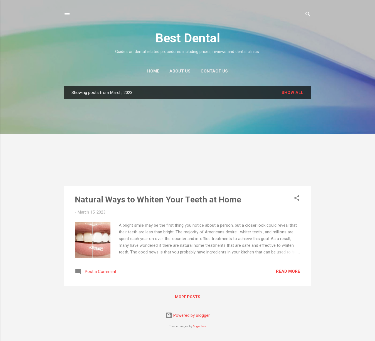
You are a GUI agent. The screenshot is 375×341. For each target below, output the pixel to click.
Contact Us (214, 71)
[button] (296, 199)
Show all (293, 92)
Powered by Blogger (188, 315)
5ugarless (199, 326)
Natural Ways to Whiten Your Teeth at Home (158, 199)
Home (153, 71)
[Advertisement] (187, 143)
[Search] (308, 15)
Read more (288, 271)
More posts (187, 297)
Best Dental (187, 38)
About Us (180, 71)
